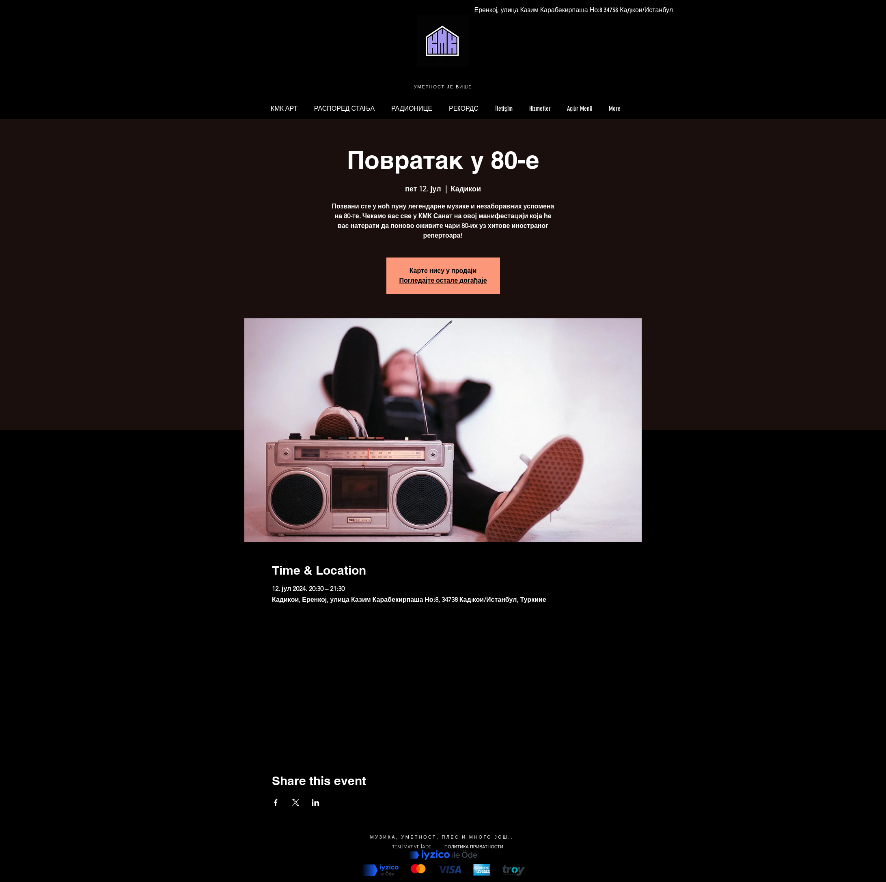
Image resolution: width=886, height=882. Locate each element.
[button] (580, 109)
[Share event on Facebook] (276, 802)
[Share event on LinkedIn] (315, 802)
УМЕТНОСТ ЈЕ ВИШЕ (443, 87)
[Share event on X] (296, 802)
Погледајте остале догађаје (443, 280)
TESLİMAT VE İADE (411, 847)
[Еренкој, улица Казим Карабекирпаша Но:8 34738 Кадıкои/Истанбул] (573, 10)
